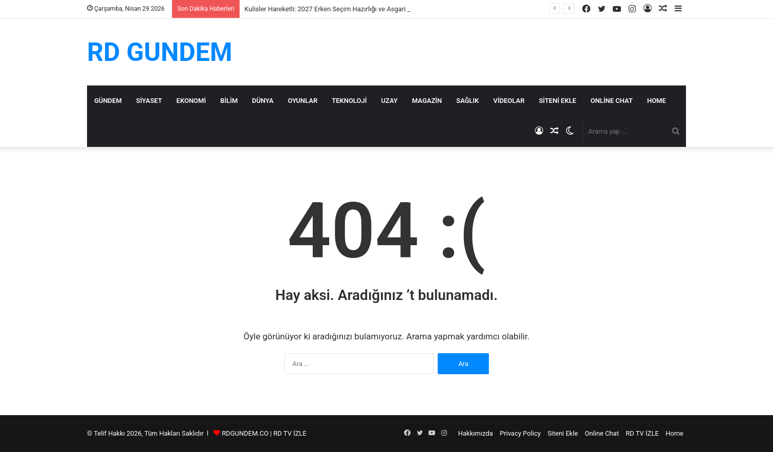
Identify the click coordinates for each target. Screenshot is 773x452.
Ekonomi (191, 100)
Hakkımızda (475, 433)
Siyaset (149, 100)
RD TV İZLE (290, 433)
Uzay (389, 100)
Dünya (262, 100)
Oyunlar (302, 100)
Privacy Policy (520, 433)
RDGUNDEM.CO (245, 433)
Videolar (509, 100)
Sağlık (467, 100)
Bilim (229, 100)
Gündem (108, 100)
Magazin (427, 100)
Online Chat (612, 100)
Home (656, 100)
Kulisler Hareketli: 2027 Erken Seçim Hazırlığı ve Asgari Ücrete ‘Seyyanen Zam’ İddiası (370, 9)
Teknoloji (349, 100)
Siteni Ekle (557, 100)
